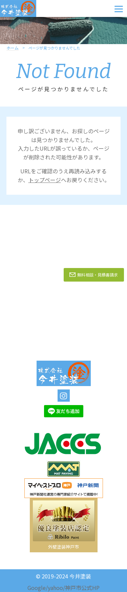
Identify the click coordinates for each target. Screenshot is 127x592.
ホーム (12, 48)
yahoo (55, 588)
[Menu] (118, 8)
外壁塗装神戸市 (63, 546)
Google (36, 588)
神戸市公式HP (82, 588)
